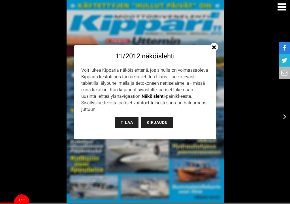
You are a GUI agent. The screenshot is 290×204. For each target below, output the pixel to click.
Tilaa (127, 122)
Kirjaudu (157, 122)
